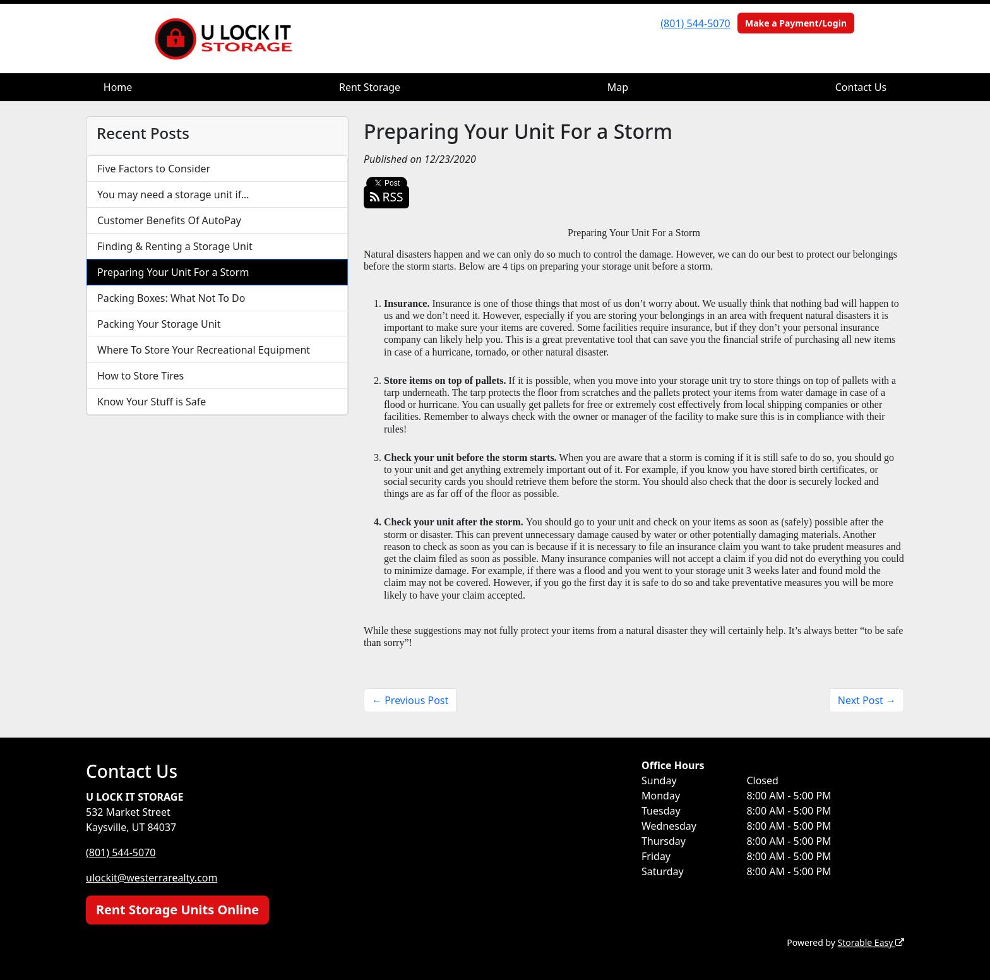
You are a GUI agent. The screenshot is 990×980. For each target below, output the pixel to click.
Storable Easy (871, 942)
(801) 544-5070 (695, 23)
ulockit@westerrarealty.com (151, 878)
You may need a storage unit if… (173, 194)
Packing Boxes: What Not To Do (171, 298)
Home (118, 87)
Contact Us (860, 87)
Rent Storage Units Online (177, 909)
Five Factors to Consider (153, 169)
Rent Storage (369, 87)
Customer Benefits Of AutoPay (169, 220)
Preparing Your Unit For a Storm (173, 272)
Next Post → (867, 700)
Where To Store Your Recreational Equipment (203, 350)
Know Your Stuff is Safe (151, 402)
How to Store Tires (140, 376)
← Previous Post (410, 700)
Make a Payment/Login (796, 23)
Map (617, 87)
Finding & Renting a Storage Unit (175, 246)
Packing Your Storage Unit (159, 324)
